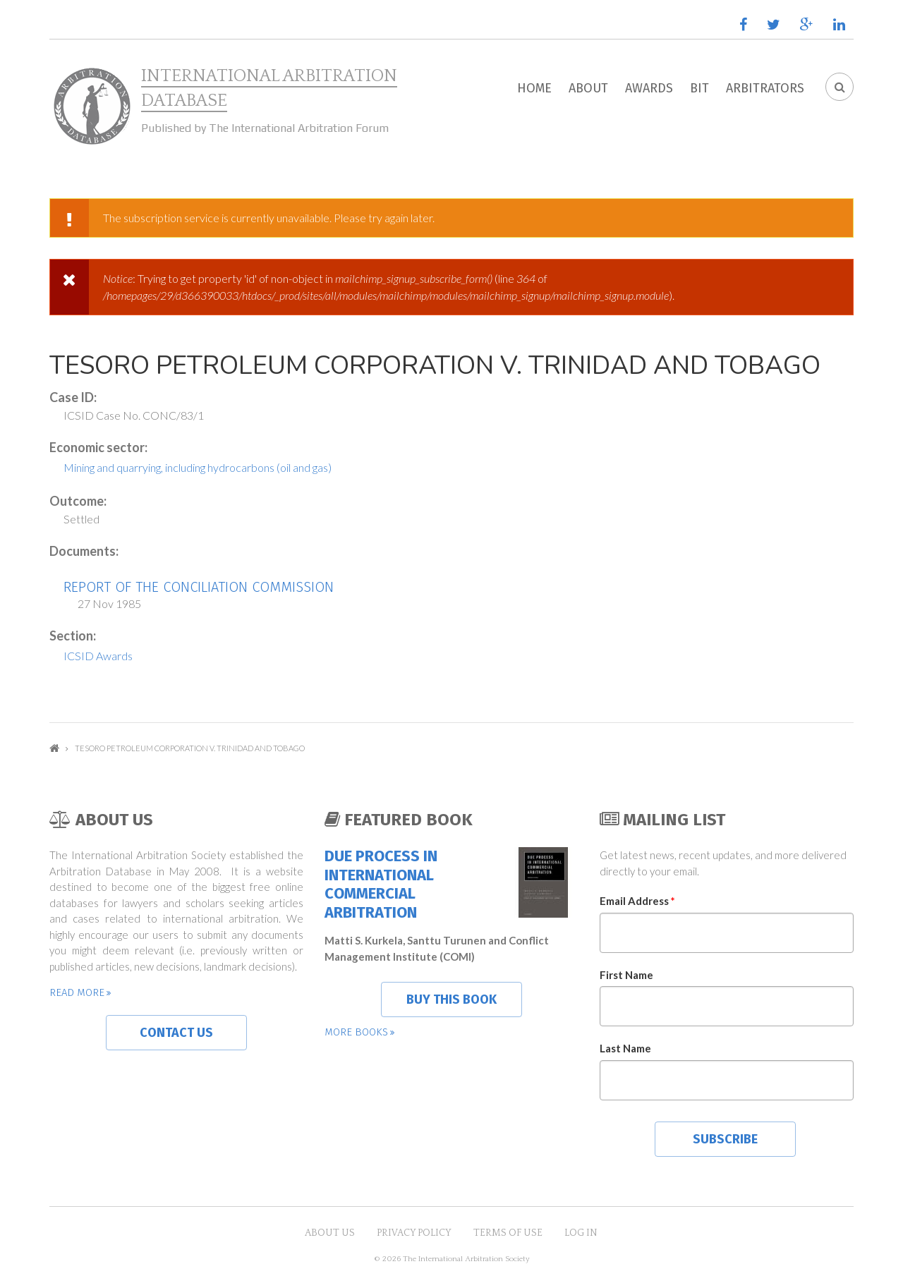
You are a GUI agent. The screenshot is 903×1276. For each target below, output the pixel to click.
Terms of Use (508, 1233)
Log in (581, 1233)
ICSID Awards (98, 655)
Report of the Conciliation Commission (198, 586)
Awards (649, 88)
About (588, 88)
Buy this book (451, 999)
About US (330, 1233)
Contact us (176, 1032)
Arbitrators (765, 88)
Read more (76, 992)
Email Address (637, 900)
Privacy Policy (414, 1233)
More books (356, 1032)
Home (534, 88)
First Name (626, 974)
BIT (699, 88)
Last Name (625, 1048)
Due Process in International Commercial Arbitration (381, 884)
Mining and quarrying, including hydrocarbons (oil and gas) (197, 467)
